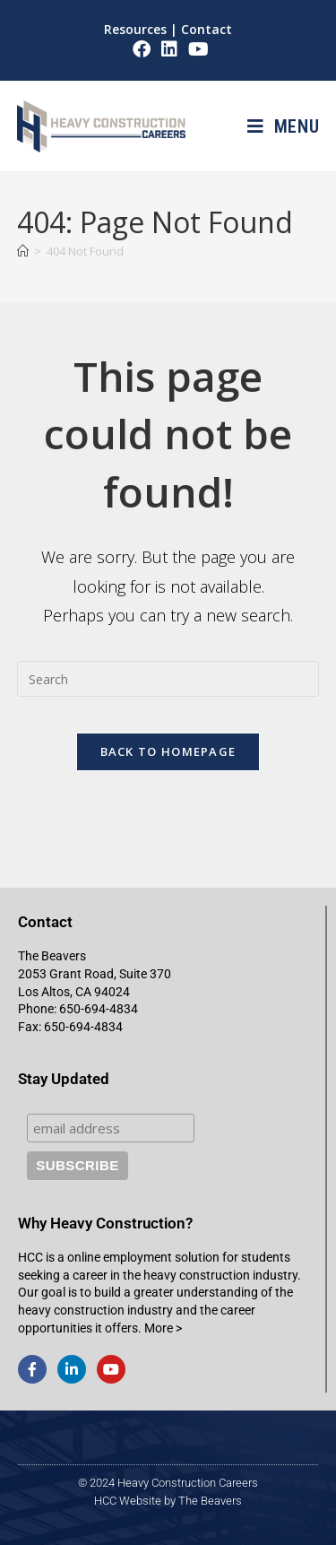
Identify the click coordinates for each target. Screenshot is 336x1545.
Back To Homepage (168, 751)
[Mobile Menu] (283, 126)
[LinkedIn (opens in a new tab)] (169, 49)
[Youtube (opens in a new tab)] (196, 49)
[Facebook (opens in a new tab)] (141, 49)
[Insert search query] (168, 679)
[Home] (23, 251)
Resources (135, 29)
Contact (206, 29)
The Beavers (210, 1500)
